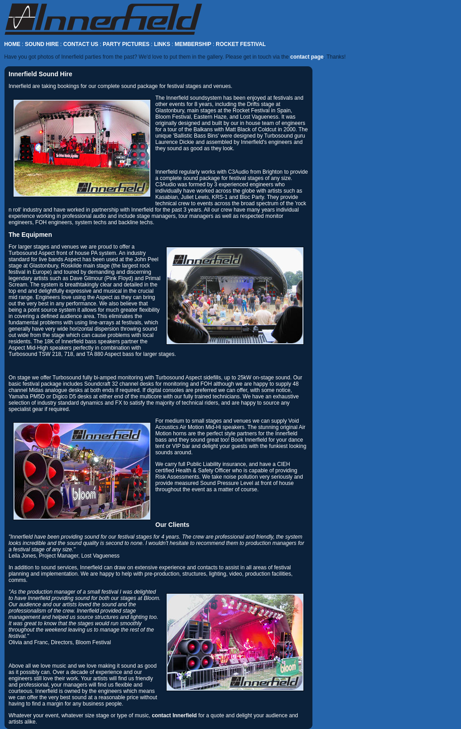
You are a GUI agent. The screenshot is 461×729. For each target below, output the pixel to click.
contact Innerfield (174, 715)
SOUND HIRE (42, 44)
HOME (12, 44)
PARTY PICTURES (126, 44)
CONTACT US (81, 44)
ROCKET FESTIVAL (241, 44)
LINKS (162, 44)
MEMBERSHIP (193, 44)
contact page (307, 57)
